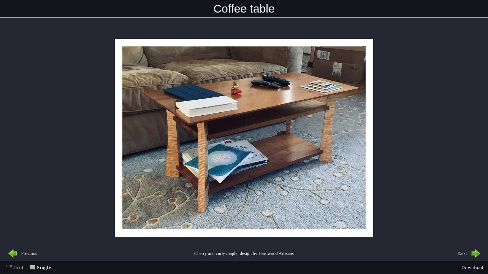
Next (462, 253)
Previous (29, 253)
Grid (19, 267)
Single (44, 267)
